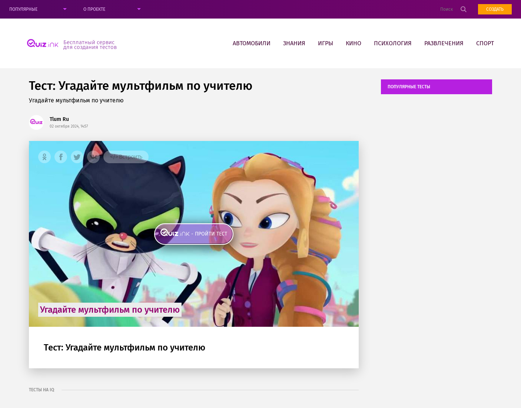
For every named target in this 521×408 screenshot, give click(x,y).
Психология (393, 43)
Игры (325, 43)
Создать (495, 9)
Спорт (485, 43)
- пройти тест (209, 234)
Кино (353, 43)
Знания (294, 43)
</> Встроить (126, 156)
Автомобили (252, 43)
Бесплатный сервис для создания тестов (90, 44)
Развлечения (444, 43)
